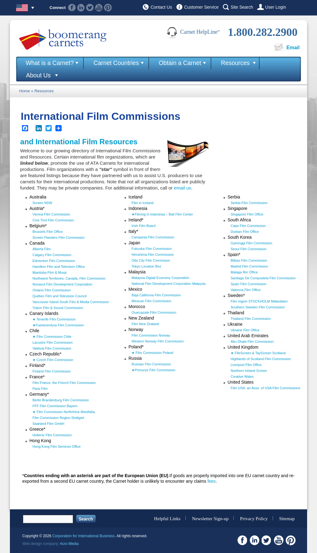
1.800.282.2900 (262, 32)
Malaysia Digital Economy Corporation (160, 278)
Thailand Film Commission (251, 318)
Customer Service (201, 7)
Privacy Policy (254, 518)
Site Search (242, 7)
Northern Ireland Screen (249, 370)
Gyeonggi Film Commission (251, 243)
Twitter (90, 7)
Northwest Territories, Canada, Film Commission (69, 278)
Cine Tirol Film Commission (53, 220)
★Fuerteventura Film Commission (58, 325)
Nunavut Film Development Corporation (62, 284)
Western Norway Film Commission (158, 341)
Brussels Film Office (48, 231)
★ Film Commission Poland (152, 353)
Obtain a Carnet (180, 62)
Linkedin (81, 7)
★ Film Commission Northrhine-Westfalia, (64, 412)
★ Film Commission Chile (52, 336)
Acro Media (69, 544)
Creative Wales (242, 376)
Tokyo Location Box (146, 266)
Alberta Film (42, 249)
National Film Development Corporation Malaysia (169, 283)
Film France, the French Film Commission (64, 383)
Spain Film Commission (249, 284)
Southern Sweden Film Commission (258, 307)
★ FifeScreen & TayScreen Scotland (258, 353)
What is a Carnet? (50, 62)
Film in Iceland (143, 203)
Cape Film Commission (248, 226)
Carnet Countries (116, 62)
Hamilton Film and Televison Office (59, 266)
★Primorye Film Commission (153, 370)
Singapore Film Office (247, 214)
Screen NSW (42, 203)
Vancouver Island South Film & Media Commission (71, 302)
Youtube (99, 7)
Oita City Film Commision (151, 260)
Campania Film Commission (153, 237)
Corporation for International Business (83, 536)
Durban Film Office (245, 231)
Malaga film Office (244, 272)
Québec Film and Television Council (60, 296)
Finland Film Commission (52, 371)
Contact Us (161, 7)
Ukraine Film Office (245, 330)
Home (24, 91)
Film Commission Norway (151, 335)
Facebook (72, 7)
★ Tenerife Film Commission (54, 319)
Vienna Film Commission (51, 214)
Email (293, 47)
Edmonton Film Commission (54, 261)
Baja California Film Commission (156, 295)
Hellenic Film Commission (52, 435)
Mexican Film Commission (151, 301)
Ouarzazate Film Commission (154, 312)
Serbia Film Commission (249, 203)
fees (211, 481)
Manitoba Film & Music (50, 272)
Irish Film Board (143, 226)
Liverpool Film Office (246, 365)
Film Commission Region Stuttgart (58, 418)
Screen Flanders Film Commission (59, 237)
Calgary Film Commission (52, 255)
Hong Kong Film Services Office (57, 446)
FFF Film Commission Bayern (55, 406)
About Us (38, 75)
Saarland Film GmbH (48, 423)
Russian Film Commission (151, 364)
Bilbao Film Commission (249, 260)
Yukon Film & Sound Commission (58, 308)
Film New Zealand (145, 324)
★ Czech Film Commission (53, 360)
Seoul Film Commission (249, 249)
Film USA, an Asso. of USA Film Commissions (265, 388)
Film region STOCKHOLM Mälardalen (259, 301)
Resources (235, 62)
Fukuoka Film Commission (152, 248)
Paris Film (40, 388)
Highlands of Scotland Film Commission (261, 359)
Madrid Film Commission (249, 266)
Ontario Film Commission (52, 290)
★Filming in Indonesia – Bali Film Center (162, 214)
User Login (275, 7)
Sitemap (287, 518)
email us (182, 187)
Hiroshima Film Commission (153, 254)
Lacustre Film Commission (53, 342)
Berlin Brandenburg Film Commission (61, 400)
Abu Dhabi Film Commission (252, 341)
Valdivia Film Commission (52, 348)
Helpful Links (167, 518)
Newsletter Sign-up (210, 518)
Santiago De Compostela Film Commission (263, 278)
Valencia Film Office (246, 290)
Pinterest (108, 7)
